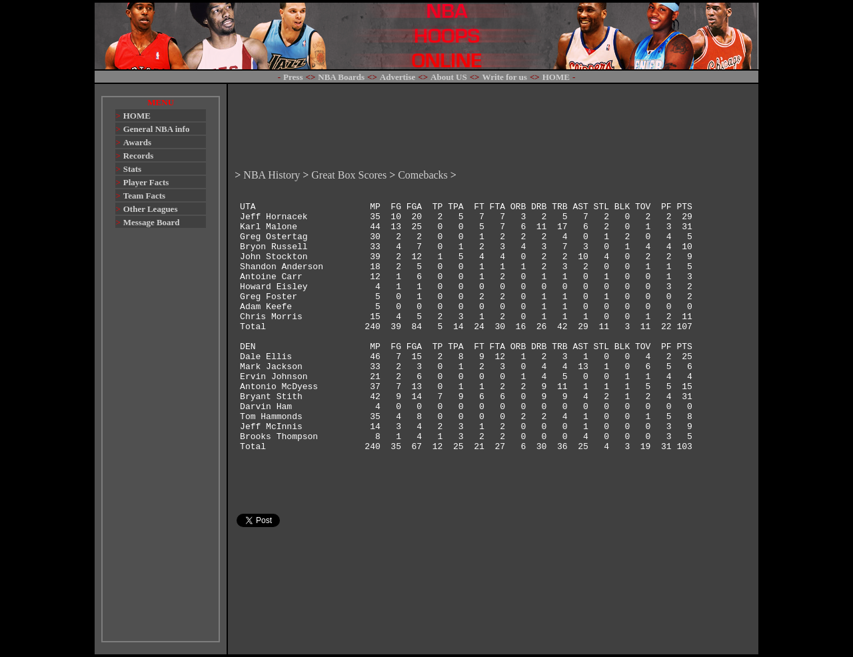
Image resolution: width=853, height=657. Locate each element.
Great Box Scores (349, 139)
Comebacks (423, 139)
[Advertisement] (160, 441)
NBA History (271, 139)
